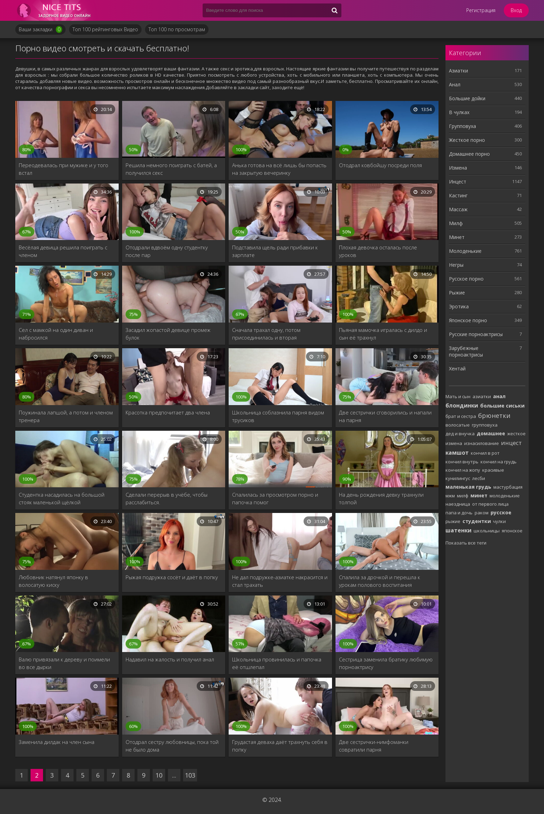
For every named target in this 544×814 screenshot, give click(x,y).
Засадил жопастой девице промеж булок (168, 333)
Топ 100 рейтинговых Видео (105, 29)
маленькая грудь (468, 486)
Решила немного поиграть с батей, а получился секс (171, 169)
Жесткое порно (467, 140)
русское (501, 512)
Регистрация (480, 10)
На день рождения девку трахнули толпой (381, 498)
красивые (493, 470)
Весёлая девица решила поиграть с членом (63, 251)
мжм (450, 495)
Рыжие (457, 292)
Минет (457, 237)
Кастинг (458, 195)
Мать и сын (457, 396)
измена (453, 443)
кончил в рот (485, 453)
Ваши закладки (40, 29)
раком (481, 512)
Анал (454, 84)
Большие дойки (467, 98)
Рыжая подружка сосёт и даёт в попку (172, 577)
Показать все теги (465, 543)
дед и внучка (460, 433)
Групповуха (462, 126)
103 (190, 775)
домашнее (491, 433)
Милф (456, 223)
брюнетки (494, 415)
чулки (499, 521)
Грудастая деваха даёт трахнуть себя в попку (280, 745)
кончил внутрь (461, 462)
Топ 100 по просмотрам (176, 29)
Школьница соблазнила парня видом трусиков (278, 416)
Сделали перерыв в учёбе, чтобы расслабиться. (166, 498)
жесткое (516, 433)
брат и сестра (460, 416)
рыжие (452, 521)
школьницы (487, 531)
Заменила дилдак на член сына (56, 741)
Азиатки (458, 70)
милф (462, 495)
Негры (456, 265)
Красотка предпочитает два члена (168, 412)
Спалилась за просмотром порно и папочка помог (275, 498)
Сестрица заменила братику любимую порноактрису (386, 663)
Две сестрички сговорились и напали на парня (385, 416)
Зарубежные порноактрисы (466, 351)
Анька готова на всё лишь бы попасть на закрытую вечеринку (279, 169)
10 (158, 775)
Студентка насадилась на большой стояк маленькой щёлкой (61, 498)
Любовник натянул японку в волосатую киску (53, 581)
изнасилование (481, 443)
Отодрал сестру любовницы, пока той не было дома (172, 745)
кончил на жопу (462, 470)
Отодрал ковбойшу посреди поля (380, 165)
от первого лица (490, 504)
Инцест (457, 181)
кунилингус (457, 478)
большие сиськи (502, 405)
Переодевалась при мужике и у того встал (63, 169)
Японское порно (468, 320)
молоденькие (505, 495)
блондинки (461, 405)
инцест (511, 443)
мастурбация (507, 487)
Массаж (458, 209)
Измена (458, 167)
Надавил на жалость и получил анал (170, 659)
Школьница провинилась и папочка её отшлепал (276, 663)
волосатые (457, 425)
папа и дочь (459, 512)
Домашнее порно (469, 154)
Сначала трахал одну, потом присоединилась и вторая (266, 333)
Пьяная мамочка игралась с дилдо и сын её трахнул (383, 333)
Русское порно (466, 278)
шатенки (458, 530)
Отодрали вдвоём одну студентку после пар (167, 251)
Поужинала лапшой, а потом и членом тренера (66, 416)
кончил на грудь (499, 462)
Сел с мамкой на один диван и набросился (56, 333)
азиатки (482, 396)
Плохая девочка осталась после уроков (378, 251)
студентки (476, 521)
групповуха (485, 425)
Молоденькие (465, 251)
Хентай (457, 368)
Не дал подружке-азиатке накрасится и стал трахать (280, 581)
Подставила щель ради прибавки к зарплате (275, 251)
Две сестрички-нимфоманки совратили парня (373, 745)
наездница (457, 504)
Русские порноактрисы (476, 334)
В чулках (459, 112)
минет (478, 495)
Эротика (459, 306)
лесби (478, 478)
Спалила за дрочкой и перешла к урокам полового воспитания (379, 581)
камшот (457, 452)
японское (512, 531)
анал (499, 396)
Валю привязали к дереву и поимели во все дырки (64, 663)
